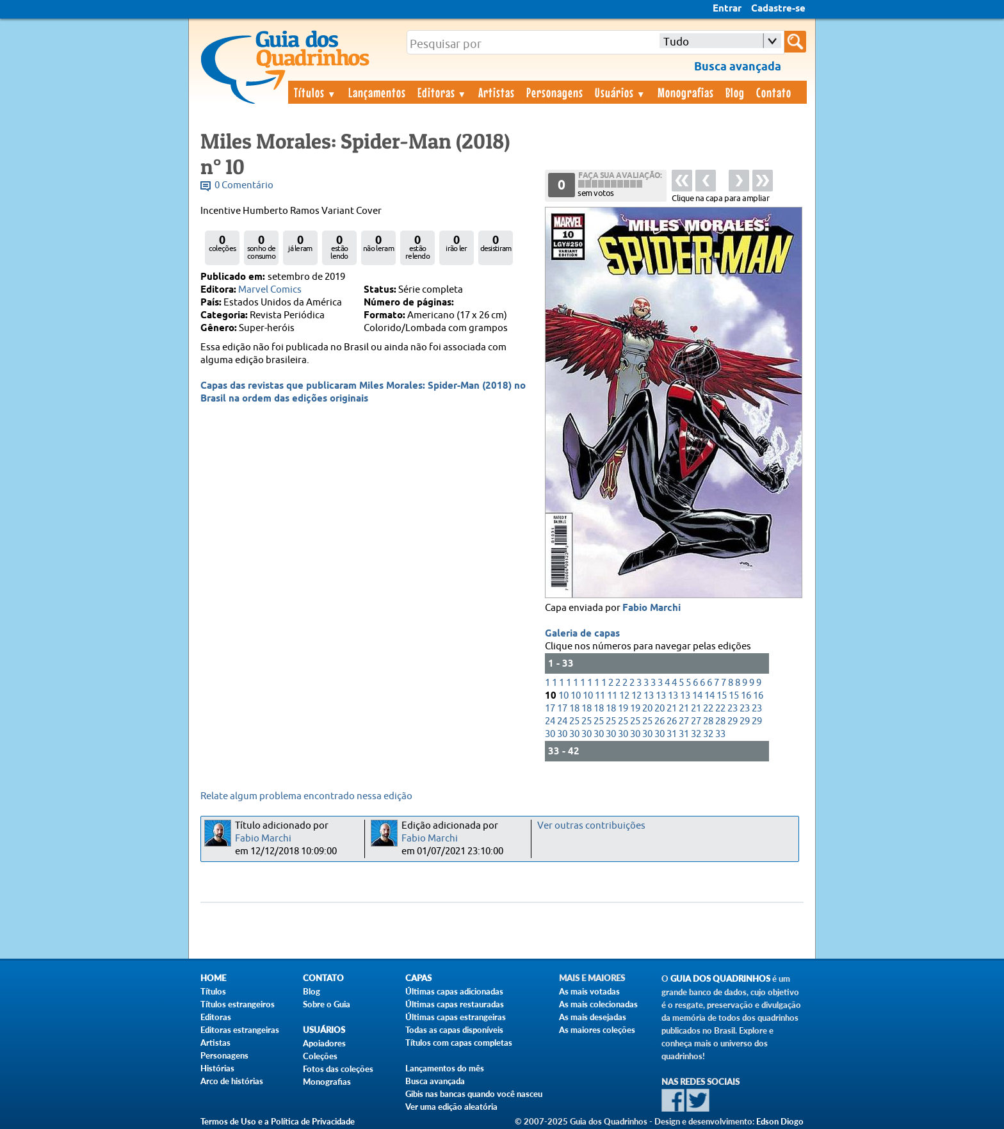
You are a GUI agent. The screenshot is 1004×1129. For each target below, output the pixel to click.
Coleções (320, 1056)
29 (732, 721)
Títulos (315, 92)
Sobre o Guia (326, 1004)
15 (722, 696)
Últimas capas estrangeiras (455, 1017)
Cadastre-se (778, 9)
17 (550, 709)
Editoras (442, 92)
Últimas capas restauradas (454, 1004)
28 (708, 721)
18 (574, 709)
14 (697, 696)
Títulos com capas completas (458, 1042)
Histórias (217, 1068)
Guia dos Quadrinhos (720, 979)
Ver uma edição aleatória (451, 1106)
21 (672, 709)
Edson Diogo (780, 1121)
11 (600, 696)
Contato (773, 92)
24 (550, 721)
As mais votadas (589, 991)
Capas (418, 978)
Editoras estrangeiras (239, 1030)
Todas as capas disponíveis (454, 1030)
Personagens (554, 92)
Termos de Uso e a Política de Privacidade (277, 1121)
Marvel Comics (270, 290)
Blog (735, 92)
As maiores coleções (597, 1030)
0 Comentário (244, 185)
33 (720, 734)
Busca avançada (435, 1081)
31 (672, 734)
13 (649, 696)
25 (574, 721)
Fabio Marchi (651, 608)
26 (659, 721)
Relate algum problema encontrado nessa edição (306, 796)
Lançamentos (377, 92)
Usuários (620, 92)
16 (746, 696)
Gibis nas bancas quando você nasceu (473, 1094)
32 (696, 734)
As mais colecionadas (598, 1004)
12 (624, 696)
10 (563, 696)
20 (647, 709)
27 (684, 721)
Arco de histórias (231, 1081)
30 (550, 734)
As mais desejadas (592, 1017)
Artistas (496, 92)
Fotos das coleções (338, 1069)
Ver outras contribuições (591, 826)
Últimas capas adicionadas (454, 991)
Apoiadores (324, 1043)
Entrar (727, 9)
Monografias (686, 92)
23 (732, 709)
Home (213, 978)
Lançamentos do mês (444, 1068)
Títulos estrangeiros (237, 1004)
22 (708, 709)
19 (623, 709)
